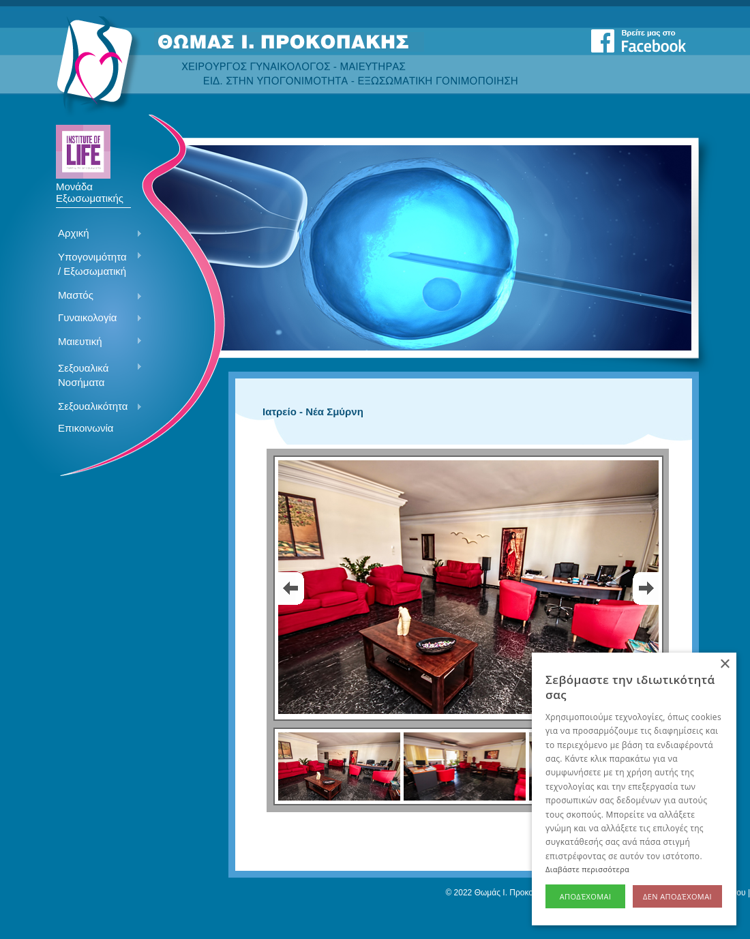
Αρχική (95, 234)
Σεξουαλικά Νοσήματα (95, 375)
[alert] (634, 789)
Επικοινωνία (85, 428)
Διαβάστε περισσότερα (587, 869)
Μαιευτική (95, 342)
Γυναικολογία (95, 318)
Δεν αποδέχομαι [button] (677, 896)
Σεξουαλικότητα (95, 407)
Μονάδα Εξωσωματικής (89, 187)
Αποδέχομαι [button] (586, 896)
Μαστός (95, 296)
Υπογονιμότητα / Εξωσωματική (95, 264)
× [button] (724, 664)
